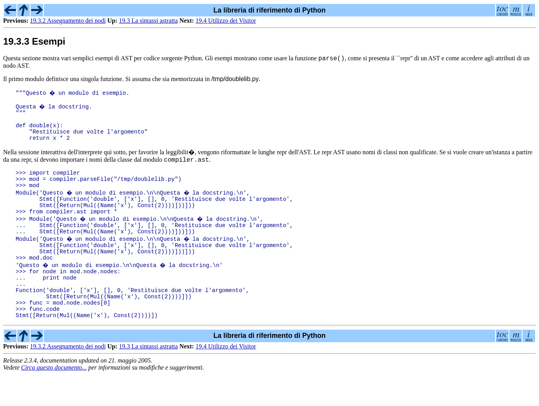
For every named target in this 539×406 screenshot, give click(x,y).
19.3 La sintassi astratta (148, 20)
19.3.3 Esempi (34, 41)
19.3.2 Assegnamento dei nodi (68, 20)
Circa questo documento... (54, 399)
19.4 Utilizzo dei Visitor (225, 20)
